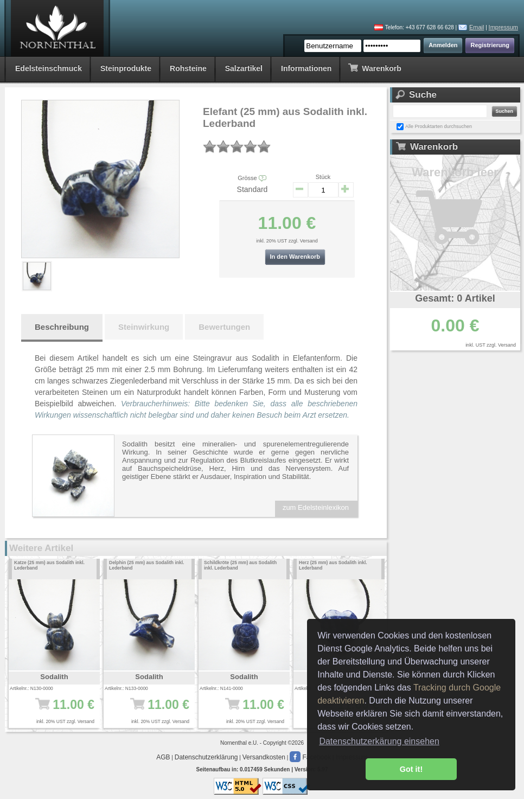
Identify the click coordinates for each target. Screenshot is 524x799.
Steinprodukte (125, 68)
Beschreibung (62, 326)
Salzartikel (244, 68)
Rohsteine (188, 68)
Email (476, 27)
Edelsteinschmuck (48, 68)
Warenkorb (374, 67)
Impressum (503, 27)
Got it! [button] (411, 769)
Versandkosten (263, 757)
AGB (163, 757)
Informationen (306, 68)
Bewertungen (224, 326)
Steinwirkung (143, 326)
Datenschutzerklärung (206, 757)
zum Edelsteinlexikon (316, 507)
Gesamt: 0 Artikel (455, 298)
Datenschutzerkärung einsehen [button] (379, 741)
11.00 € (57, 710)
